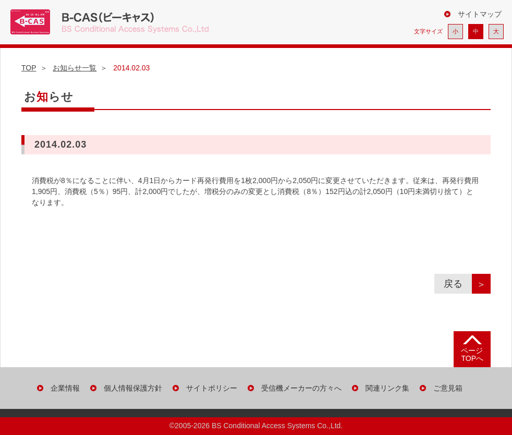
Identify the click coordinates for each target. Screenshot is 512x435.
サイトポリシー (211, 388)
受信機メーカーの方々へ (301, 388)
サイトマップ (480, 14)
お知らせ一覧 (74, 68)
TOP (28, 68)
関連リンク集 (387, 388)
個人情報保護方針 (133, 388)
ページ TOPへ (472, 354)
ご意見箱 (447, 388)
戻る (458, 284)
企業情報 (65, 388)
